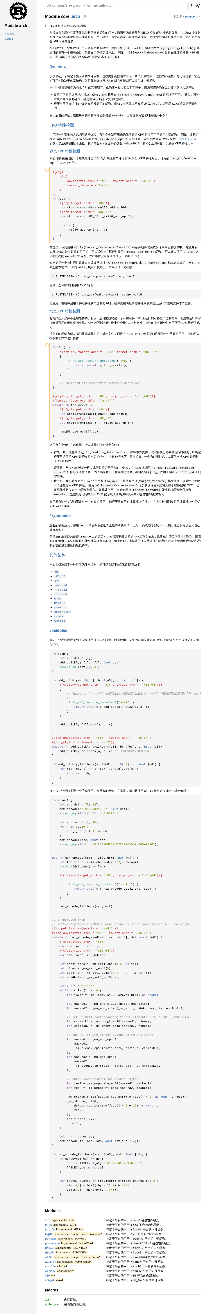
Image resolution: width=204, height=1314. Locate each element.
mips (48, 1225)
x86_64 (50, 1280)
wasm (49, 1257)
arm (47, 1220)
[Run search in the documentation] (116, 6)
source (190, 16)
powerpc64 (52, 1243)
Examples (58, 630)
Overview (57, 66)
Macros (8, 39)
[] (199, 16)
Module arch (15, 25)
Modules (9, 33)
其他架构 (57, 555)
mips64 (50, 1229)
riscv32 (49, 1248)
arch (76, 16)
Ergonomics (60, 515)
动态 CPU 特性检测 (64, 311)
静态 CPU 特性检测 (64, 151)
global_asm (52, 1304)
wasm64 (50, 1261)
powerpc (51, 1238)
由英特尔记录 (187, 139)
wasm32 (50, 1271)
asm (48, 1299)
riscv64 (50, 1252)
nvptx (49, 1234)
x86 (47, 1275)
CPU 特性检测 (61, 125)
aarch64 (50, 1266)
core (65, 16)
